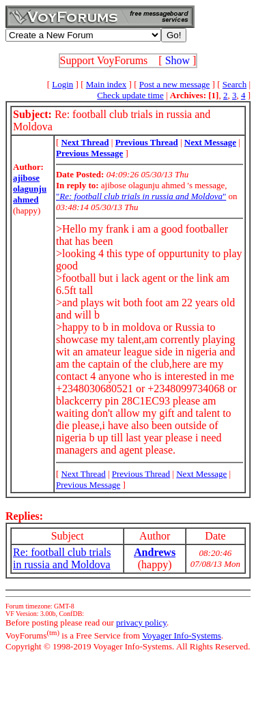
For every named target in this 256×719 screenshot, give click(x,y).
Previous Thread (141, 474)
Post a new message (174, 84)
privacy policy (141, 622)
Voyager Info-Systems (181, 635)
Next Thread (83, 474)
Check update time (130, 95)
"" (141, 196)
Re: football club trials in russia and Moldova (62, 558)
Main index (106, 84)
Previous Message (88, 485)
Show (177, 60)
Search (234, 84)
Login (62, 84)
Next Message (201, 474)
